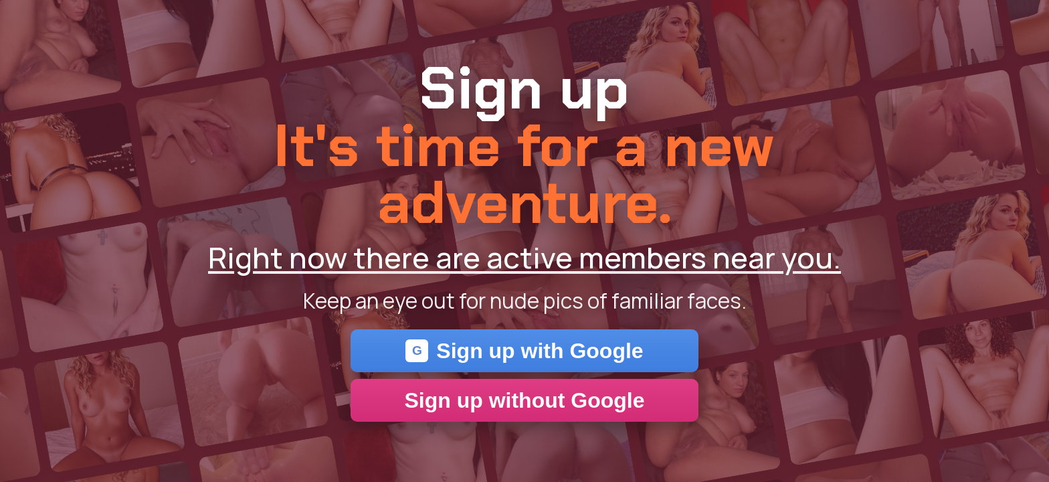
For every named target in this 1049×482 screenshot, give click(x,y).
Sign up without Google (524, 400)
